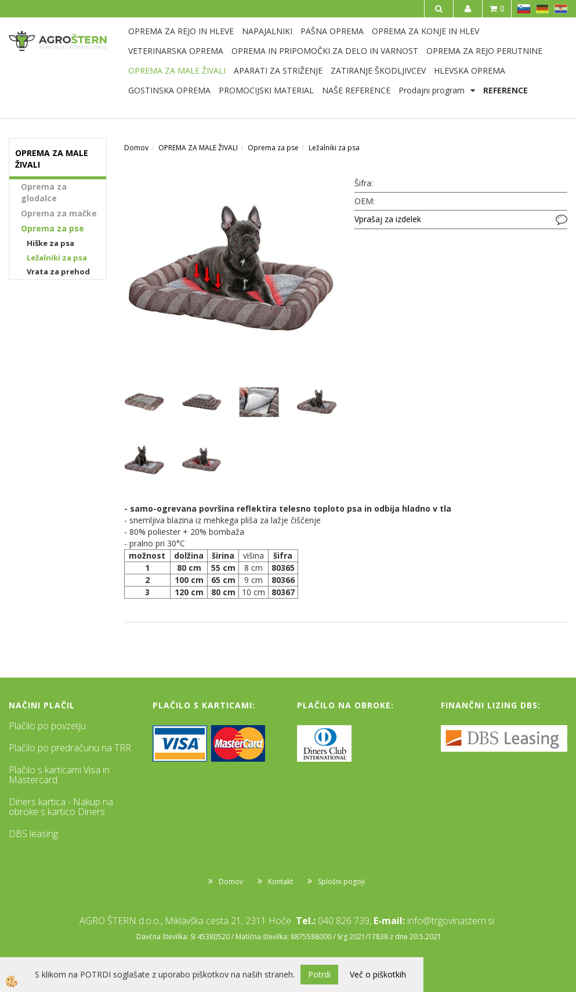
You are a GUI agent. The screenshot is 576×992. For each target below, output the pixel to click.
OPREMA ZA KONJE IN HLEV (425, 31)
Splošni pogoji (341, 881)
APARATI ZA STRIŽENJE (278, 70)
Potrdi (319, 974)
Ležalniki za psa (57, 257)
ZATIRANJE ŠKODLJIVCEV (378, 70)
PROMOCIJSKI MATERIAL (266, 90)
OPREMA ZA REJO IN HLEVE (181, 31)
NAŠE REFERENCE (356, 90)
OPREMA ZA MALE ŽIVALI (177, 70)
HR (561, 8)
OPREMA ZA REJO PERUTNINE (484, 50)
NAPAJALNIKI (267, 31)
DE (542, 8)
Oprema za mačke (59, 213)
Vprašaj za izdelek (387, 219)
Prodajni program (432, 90)
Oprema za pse (52, 228)
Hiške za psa (50, 243)
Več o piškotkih (378, 974)
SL (523, 8)
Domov (136, 148)
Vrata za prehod (58, 271)
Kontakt (280, 881)
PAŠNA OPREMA (332, 31)
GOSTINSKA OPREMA (169, 90)
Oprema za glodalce (44, 192)
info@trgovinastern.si (450, 920)
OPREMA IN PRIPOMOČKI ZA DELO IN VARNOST (324, 50)
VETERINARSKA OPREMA (175, 50)
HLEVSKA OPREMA (469, 70)
